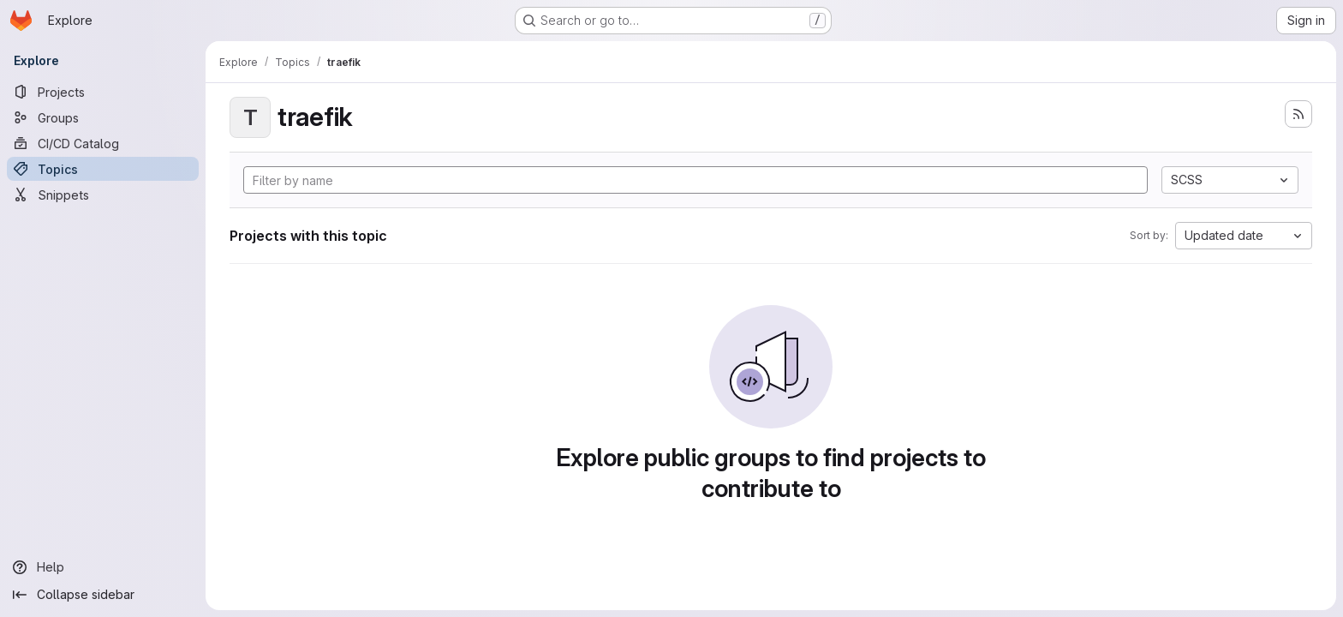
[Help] (103, 567)
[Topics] (103, 169)
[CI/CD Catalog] (103, 143)
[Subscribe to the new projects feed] (1298, 114)
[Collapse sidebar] (103, 595)
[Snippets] (103, 195)
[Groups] (103, 117)
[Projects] (103, 92)
